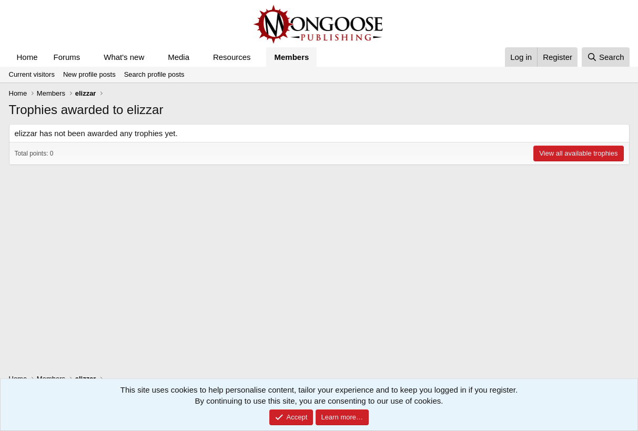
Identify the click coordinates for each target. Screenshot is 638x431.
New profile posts (89, 74)
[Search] (606, 57)
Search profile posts (154, 74)
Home (27, 57)
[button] (88, 57)
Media (178, 57)
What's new (124, 57)
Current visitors (32, 74)
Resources (232, 57)
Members (291, 57)
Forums (67, 57)
